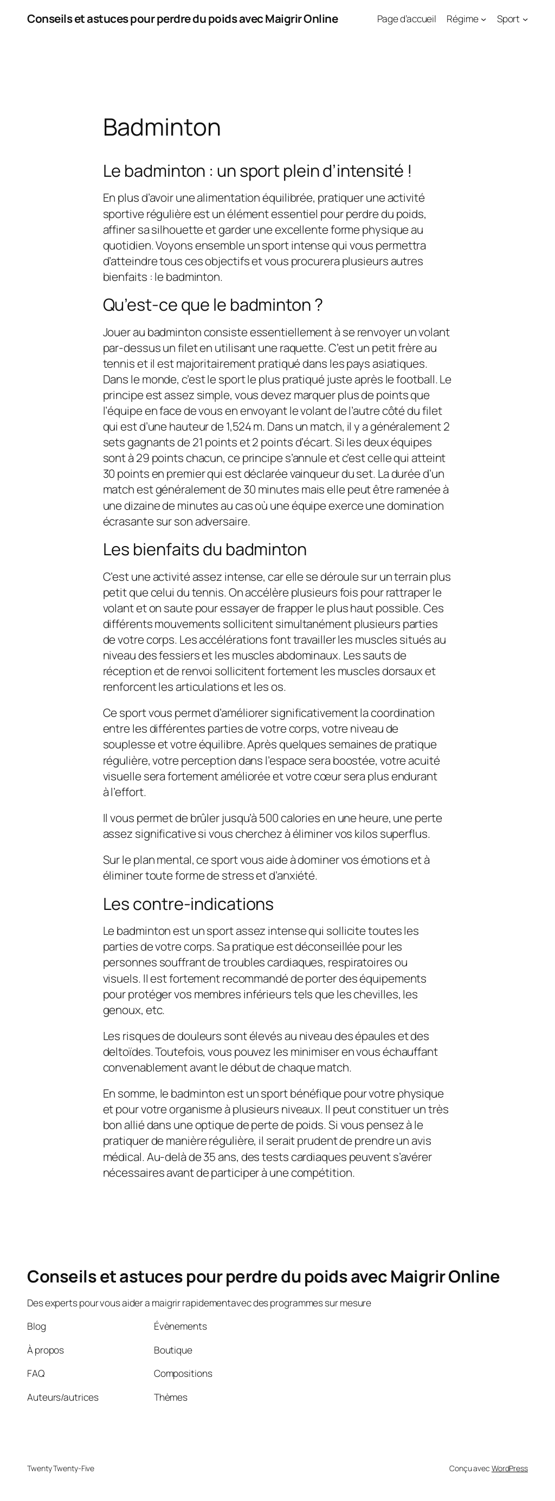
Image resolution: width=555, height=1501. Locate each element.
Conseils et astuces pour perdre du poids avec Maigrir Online (182, 18)
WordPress (510, 1468)
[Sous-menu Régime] (483, 18)
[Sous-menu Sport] (525, 18)
